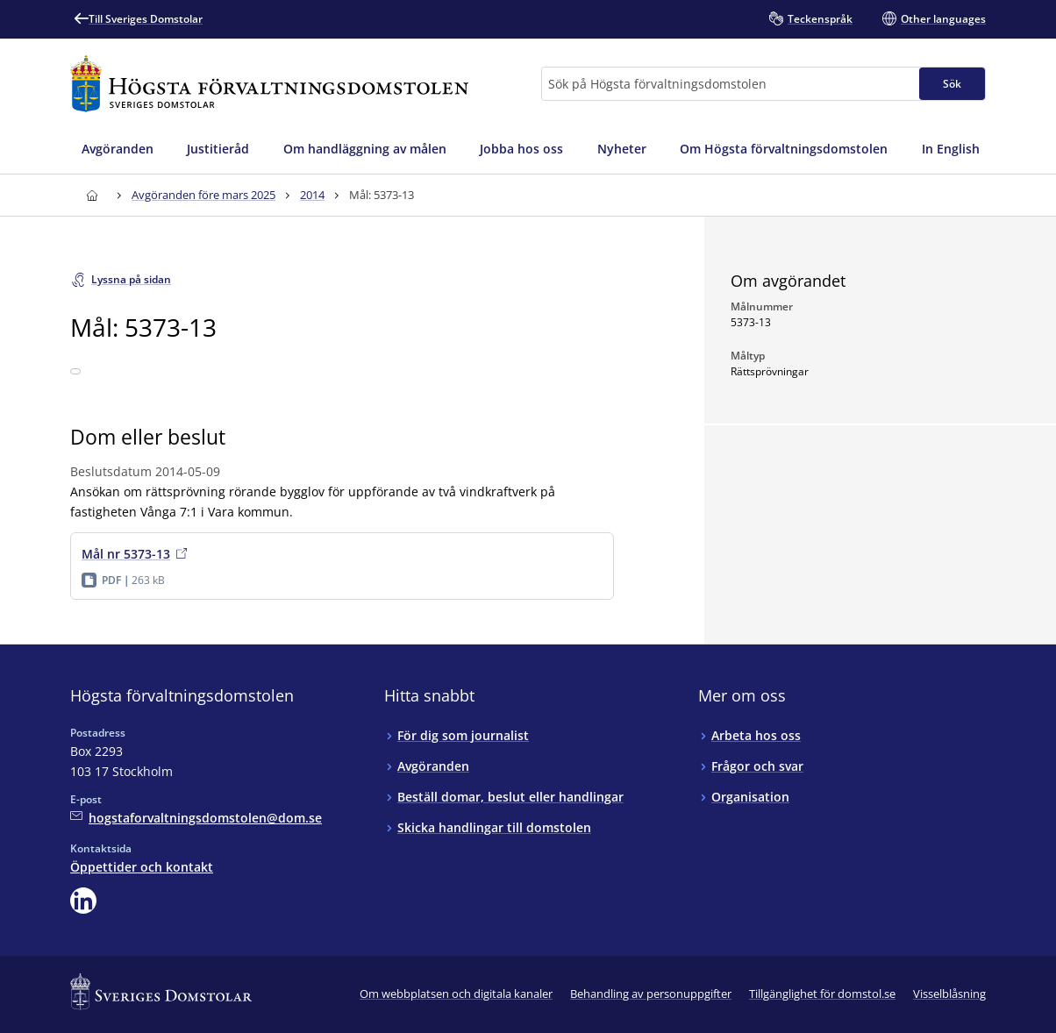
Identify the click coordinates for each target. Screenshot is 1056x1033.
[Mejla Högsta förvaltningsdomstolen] (196, 818)
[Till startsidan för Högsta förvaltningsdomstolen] (269, 83)
